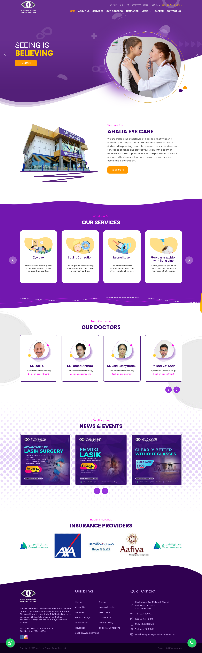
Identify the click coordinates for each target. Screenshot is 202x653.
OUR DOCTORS (114, 11)
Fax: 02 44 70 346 (144, 618)
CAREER (159, 11)
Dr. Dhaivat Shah (164, 366)
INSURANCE (132, 11)
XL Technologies (175, 648)
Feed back (104, 612)
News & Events (107, 607)
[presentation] (13, 260)
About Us (80, 607)
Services (79, 612)
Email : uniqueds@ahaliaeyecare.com (155, 634)
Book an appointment (38, 374)
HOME (72, 11)
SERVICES (97, 11)
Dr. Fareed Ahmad (80, 366)
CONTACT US (174, 11)
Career (102, 602)
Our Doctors (81, 622)
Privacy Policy (106, 622)
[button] (4, 53)
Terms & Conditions (109, 627)
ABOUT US (84, 11)
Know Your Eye (83, 617)
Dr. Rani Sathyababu (122, 366)
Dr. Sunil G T (38, 366)
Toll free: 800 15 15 (144, 629)
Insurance (80, 627)
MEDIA (146, 11)
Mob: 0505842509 (144, 624)
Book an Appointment (172, 4)
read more (118, 170)
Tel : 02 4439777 (144, 613)
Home (78, 602)
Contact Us (105, 617)
